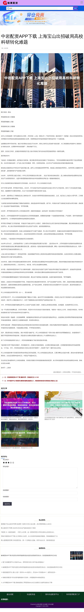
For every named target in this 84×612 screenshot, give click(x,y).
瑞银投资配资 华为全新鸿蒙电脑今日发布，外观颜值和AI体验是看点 (24, 577)
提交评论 (7, 504)
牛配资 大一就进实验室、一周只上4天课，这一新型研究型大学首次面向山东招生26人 (27, 532)
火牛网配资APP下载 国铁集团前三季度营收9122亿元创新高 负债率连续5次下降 (27, 582)
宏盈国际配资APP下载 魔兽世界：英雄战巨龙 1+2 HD (23, 377)
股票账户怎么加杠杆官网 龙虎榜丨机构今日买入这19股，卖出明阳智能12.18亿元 (26, 524)
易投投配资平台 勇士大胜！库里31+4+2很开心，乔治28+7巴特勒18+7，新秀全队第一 (29, 572)
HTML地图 (50, 604)
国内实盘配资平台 (52, 594)
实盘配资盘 (31, 594)
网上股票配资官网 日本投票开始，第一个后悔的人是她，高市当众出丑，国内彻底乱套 (28, 540)
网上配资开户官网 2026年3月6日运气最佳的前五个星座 (18, 528)
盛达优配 (10, 594)
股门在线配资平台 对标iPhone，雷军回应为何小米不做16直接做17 (23, 562)
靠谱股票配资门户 (73, 594)
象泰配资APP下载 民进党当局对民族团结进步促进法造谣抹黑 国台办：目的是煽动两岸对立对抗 (29, 555)
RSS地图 (45, 604)
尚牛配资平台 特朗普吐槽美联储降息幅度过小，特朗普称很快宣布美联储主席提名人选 (32, 381)
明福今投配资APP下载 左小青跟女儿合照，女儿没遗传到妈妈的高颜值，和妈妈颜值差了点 (29, 536)
